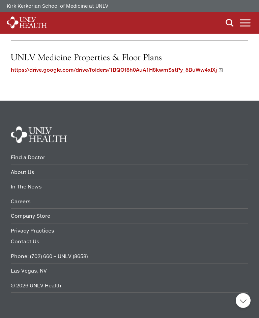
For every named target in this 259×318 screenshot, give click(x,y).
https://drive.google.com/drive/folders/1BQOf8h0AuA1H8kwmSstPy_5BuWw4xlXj (114, 70)
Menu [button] (245, 22)
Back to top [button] (243, 300)
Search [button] (230, 22)
